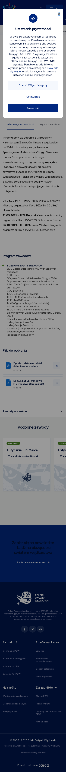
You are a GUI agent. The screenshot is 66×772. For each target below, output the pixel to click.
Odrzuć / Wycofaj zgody (33, 85)
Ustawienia (33, 96)
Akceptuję (33, 108)
